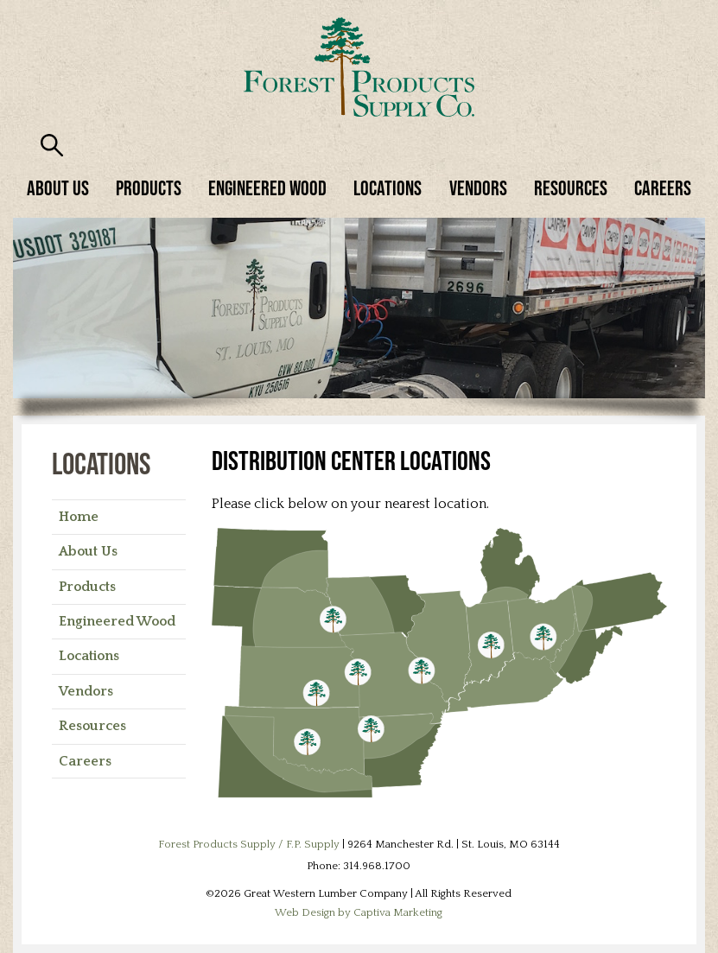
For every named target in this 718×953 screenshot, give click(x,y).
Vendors (478, 188)
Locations (387, 188)
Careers (662, 188)
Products (148, 188)
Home (78, 516)
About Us (58, 188)
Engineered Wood (267, 188)
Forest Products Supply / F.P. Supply (249, 844)
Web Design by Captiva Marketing (358, 912)
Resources (570, 188)
